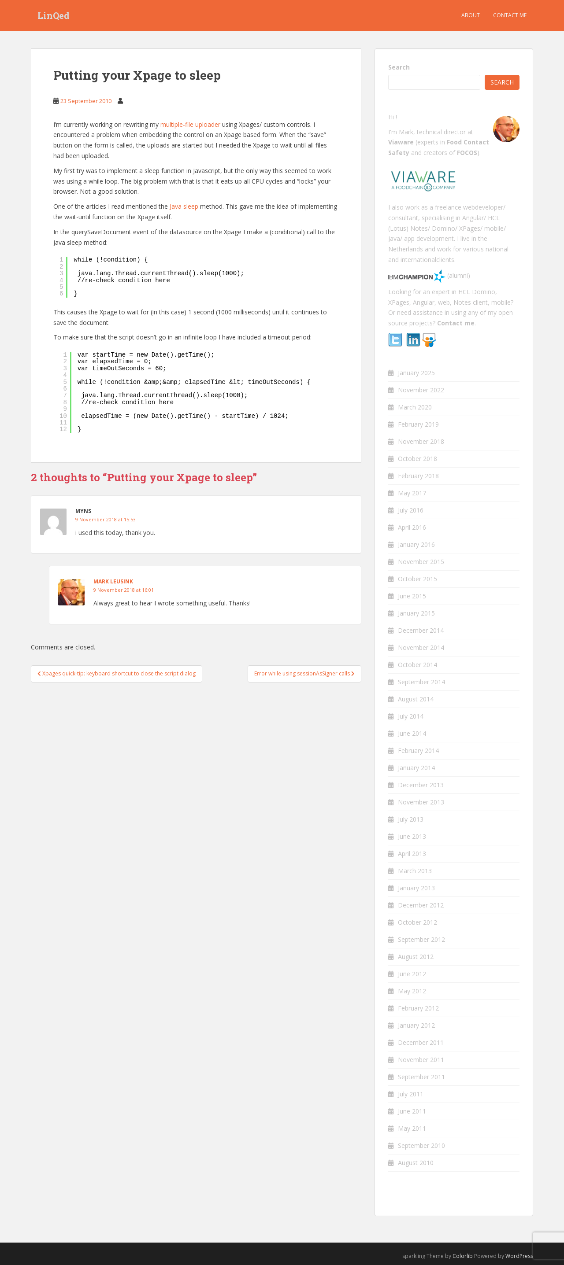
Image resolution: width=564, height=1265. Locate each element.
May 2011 (412, 1128)
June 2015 (412, 596)
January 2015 (416, 613)
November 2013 (421, 802)
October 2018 (417, 458)
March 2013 (415, 871)
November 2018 (421, 441)
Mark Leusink (113, 581)
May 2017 (412, 493)
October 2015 (417, 579)
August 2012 (416, 956)
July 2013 (410, 819)
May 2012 (412, 991)
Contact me (510, 15)
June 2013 (412, 836)
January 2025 (416, 373)
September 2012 (421, 939)
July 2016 (410, 510)
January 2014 (416, 767)
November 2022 (421, 390)
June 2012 (412, 974)
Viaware (402, 142)
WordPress (519, 1256)
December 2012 (421, 905)
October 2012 (417, 922)
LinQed (53, 15)
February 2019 (418, 424)
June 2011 (412, 1111)
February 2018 (418, 476)
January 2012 (416, 1025)
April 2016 (412, 527)
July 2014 (410, 716)
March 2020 (415, 407)
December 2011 (421, 1042)
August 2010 (416, 1162)
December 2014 (421, 630)
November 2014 (421, 647)
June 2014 (412, 733)
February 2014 (418, 750)
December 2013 (421, 785)
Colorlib (463, 1256)
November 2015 (421, 561)
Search (399, 67)
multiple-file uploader (190, 124)
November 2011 (421, 1059)
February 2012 (418, 1008)
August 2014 (416, 699)
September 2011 (421, 1077)
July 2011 (410, 1094)
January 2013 (416, 888)
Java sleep (184, 206)
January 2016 (416, 544)
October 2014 (417, 664)
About (470, 15)
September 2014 (421, 682)
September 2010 (421, 1145)
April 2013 (412, 853)
